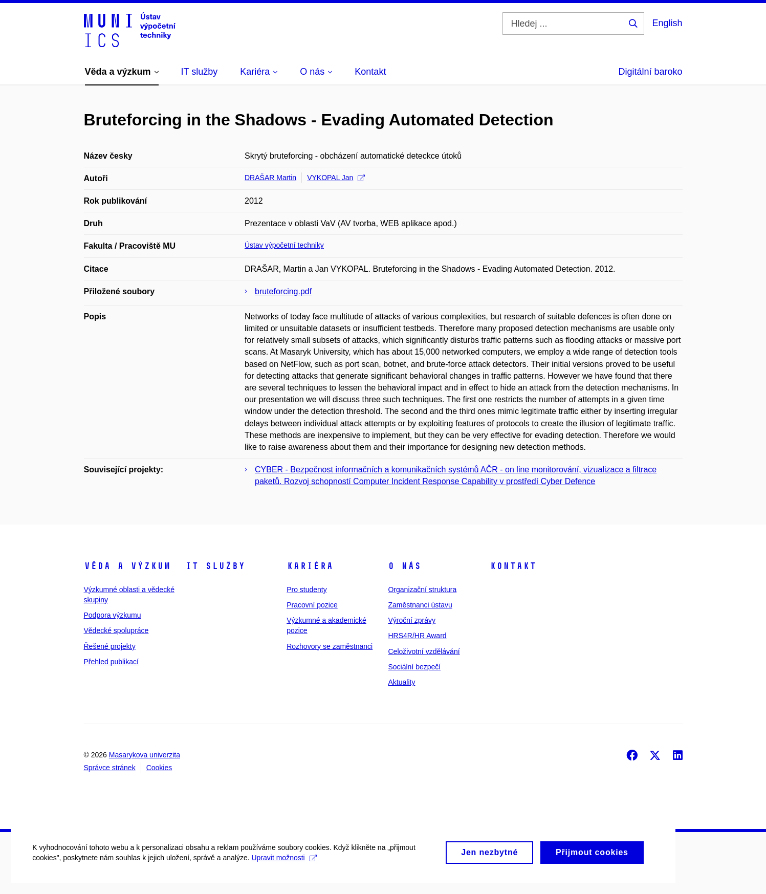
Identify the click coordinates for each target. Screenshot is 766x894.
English (667, 23)
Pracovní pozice (312, 605)
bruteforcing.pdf (283, 291)
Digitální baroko (650, 72)
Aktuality (401, 682)
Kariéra (310, 566)
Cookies (159, 768)
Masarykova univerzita (144, 755)
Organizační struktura (422, 589)
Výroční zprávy (411, 620)
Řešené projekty (110, 646)
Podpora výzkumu (112, 615)
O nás (404, 566)
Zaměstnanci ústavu (420, 605)
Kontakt (513, 566)
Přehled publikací (111, 662)
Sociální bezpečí (414, 667)
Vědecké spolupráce (116, 630)
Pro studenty (307, 589)
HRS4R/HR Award (417, 635)
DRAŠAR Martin (270, 177)
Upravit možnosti (287, 868)
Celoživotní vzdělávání (423, 651)
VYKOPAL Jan (336, 177)
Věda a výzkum (127, 566)
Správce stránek (110, 768)
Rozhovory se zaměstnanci (330, 646)
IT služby (215, 566)
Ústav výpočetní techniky (284, 245)
